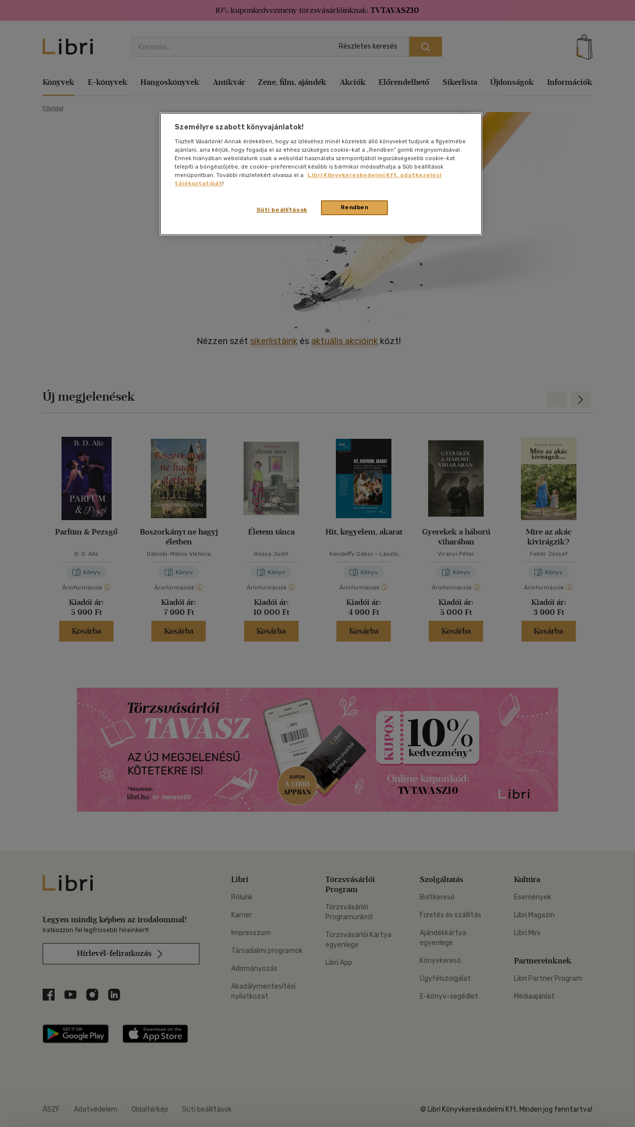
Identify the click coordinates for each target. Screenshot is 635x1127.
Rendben (355, 207)
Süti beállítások (282, 209)
